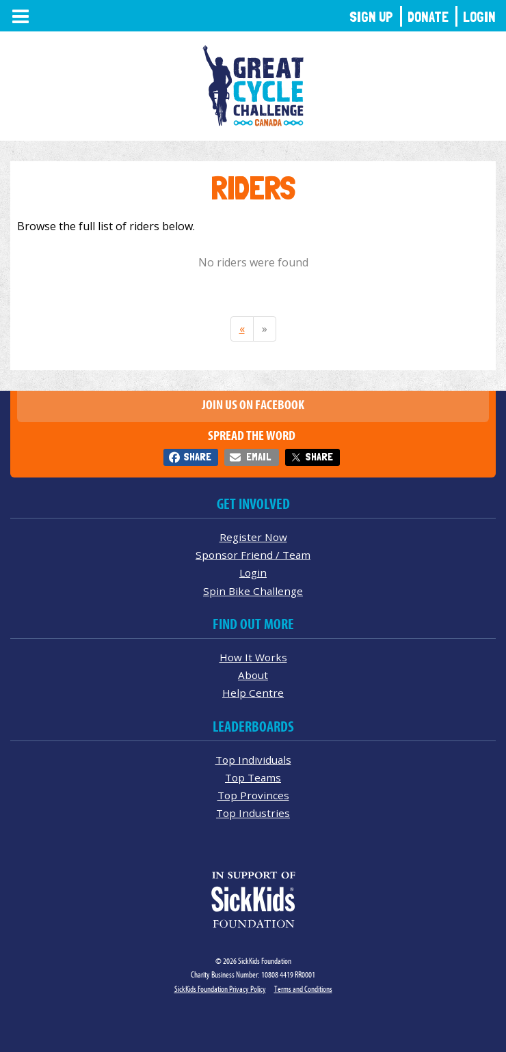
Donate (428, 16)
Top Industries (253, 813)
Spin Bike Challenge (253, 591)
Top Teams (253, 777)
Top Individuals (253, 759)
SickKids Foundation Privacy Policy (220, 989)
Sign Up (371, 16)
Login (479, 16)
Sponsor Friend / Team (253, 555)
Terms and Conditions (303, 989)
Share (197, 456)
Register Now (253, 537)
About (253, 675)
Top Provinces (253, 795)
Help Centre (253, 693)
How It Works (253, 657)
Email (258, 456)
